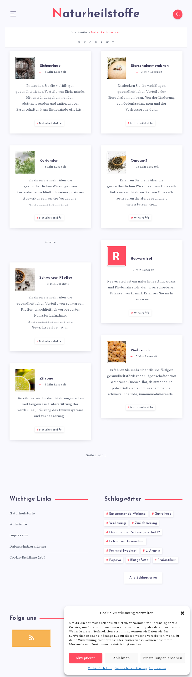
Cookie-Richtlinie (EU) (27, 557)
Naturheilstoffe (50, 123)
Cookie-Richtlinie (100, 668)
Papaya (115, 560)
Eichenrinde (50, 66)
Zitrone (46, 378)
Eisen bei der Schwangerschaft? (134, 532)
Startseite (79, 32)
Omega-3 (139, 161)
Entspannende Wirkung (127, 514)
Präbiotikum (167, 560)
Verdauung (117, 523)
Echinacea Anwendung (127, 541)
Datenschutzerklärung (131, 668)
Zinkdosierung (146, 523)
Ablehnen (121, 658)
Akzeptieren (86, 658)
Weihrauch (140, 350)
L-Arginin (153, 551)
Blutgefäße (139, 560)
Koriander (48, 161)
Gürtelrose (163, 514)
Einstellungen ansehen (162, 658)
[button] (182, 613)
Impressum (157, 668)
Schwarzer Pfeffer (55, 278)
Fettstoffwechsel (123, 551)
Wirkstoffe (142, 217)
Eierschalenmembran (150, 66)
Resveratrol (141, 259)
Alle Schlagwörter (143, 578)
